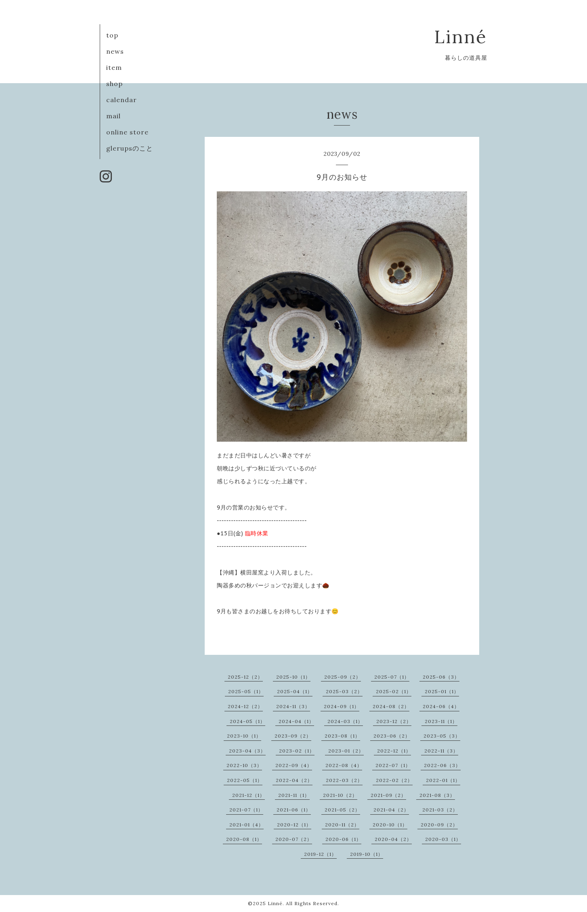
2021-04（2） (391, 810)
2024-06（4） (441, 706)
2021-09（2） (388, 795)
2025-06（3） (441, 677)
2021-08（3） (437, 795)
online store (127, 132)
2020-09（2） (439, 825)
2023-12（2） (393, 721)
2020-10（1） (390, 825)
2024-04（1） (296, 721)
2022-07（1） (393, 765)
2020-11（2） (342, 825)
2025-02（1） (393, 691)
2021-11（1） (294, 795)
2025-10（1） (293, 677)
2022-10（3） (244, 765)
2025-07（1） (391, 677)
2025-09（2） (342, 677)
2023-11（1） (441, 721)
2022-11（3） (441, 751)
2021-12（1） (248, 795)
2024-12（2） (245, 706)
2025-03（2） (344, 691)
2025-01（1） (442, 691)
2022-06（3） (442, 765)
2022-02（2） (394, 780)
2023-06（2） (391, 736)
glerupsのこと (129, 148)
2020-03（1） (443, 839)
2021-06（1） (294, 810)
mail (113, 116)
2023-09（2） (293, 736)
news (115, 51)
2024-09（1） (341, 706)
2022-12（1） (394, 751)
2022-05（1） (244, 780)
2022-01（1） (443, 780)
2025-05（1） (246, 691)
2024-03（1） (345, 721)
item (114, 67)
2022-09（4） (293, 765)
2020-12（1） (294, 825)
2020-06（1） (343, 839)
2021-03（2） (440, 810)
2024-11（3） (293, 706)
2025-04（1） (294, 691)
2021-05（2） (342, 810)
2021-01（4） (246, 825)
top (112, 35)
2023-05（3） (441, 736)
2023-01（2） (346, 751)
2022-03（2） (344, 780)
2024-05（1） (247, 721)
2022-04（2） (294, 780)
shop (114, 84)
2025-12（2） (245, 677)
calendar (121, 100)
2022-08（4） (343, 765)
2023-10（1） (244, 736)
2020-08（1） (244, 839)
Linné (460, 36)
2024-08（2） (391, 706)
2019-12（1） (320, 854)
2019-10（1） (366, 854)
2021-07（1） (246, 810)
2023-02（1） (296, 751)
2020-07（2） (293, 839)
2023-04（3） (247, 751)
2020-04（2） (393, 839)
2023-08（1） (342, 736)
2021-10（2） (340, 795)
